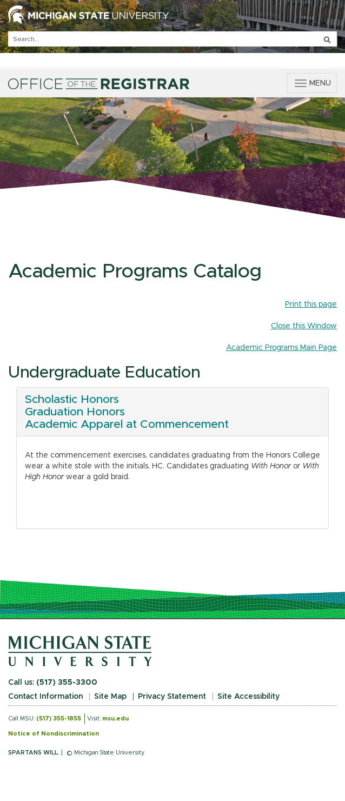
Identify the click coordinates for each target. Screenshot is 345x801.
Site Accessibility (248, 696)
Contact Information (45, 696)
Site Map (110, 696)
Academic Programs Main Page (281, 348)
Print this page (311, 304)
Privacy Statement (172, 696)
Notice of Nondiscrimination (53, 734)
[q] (172, 39)
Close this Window (304, 326)
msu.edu (115, 718)
